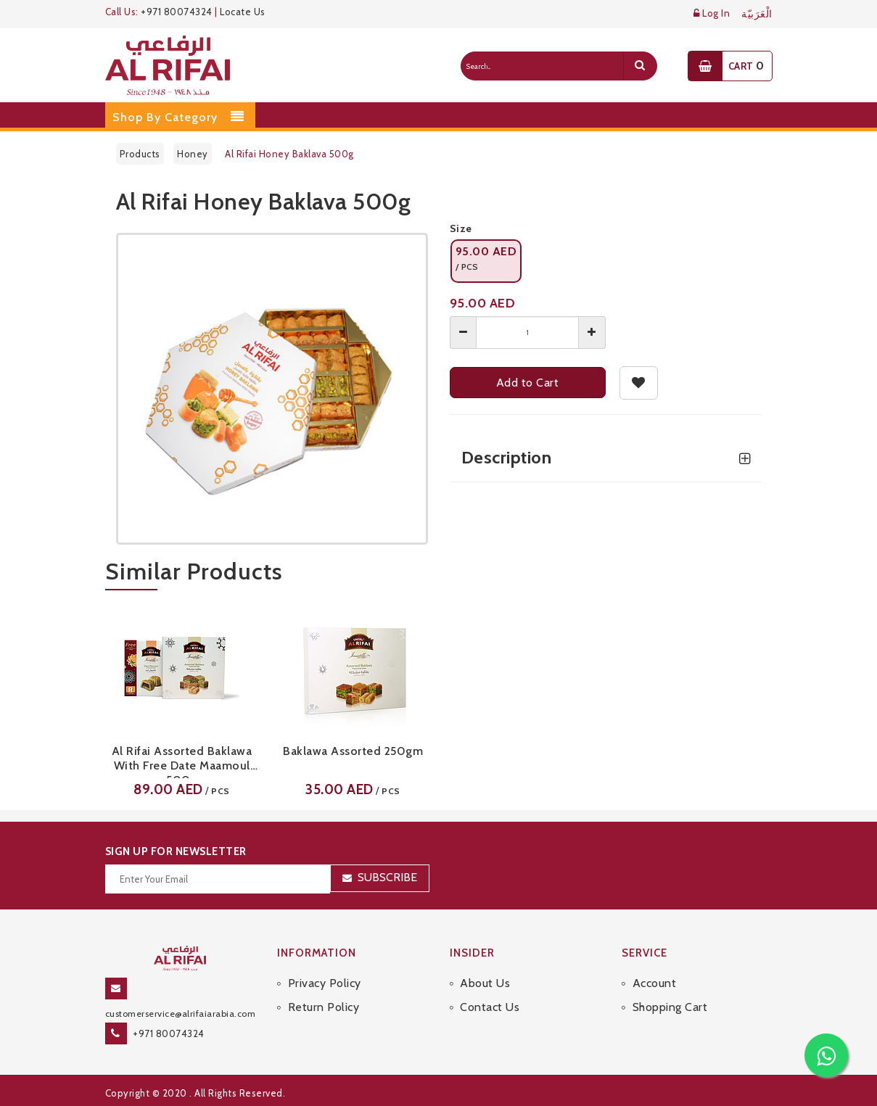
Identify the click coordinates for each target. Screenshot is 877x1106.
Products (140, 154)
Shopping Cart (670, 1007)
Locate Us (242, 11)
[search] (639, 66)
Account (655, 983)
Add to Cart (527, 382)
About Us (485, 983)
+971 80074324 (177, 11)
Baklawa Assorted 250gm (353, 751)
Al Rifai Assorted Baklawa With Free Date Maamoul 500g (182, 761)
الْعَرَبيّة (757, 14)
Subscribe (387, 877)
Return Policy (324, 1007)
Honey (192, 154)
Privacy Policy (324, 983)
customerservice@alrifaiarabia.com (180, 1013)
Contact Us (489, 1007)
